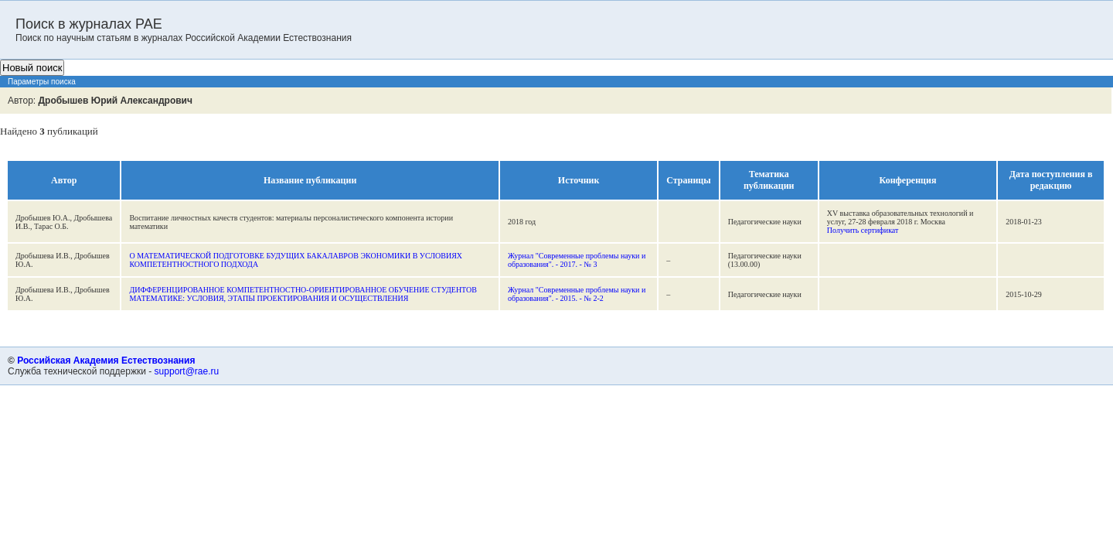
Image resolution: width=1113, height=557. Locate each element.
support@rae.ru (187, 371)
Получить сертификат (863, 230)
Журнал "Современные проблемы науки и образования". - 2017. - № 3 (576, 259)
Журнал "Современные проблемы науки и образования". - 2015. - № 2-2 (576, 293)
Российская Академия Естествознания (106, 360)
